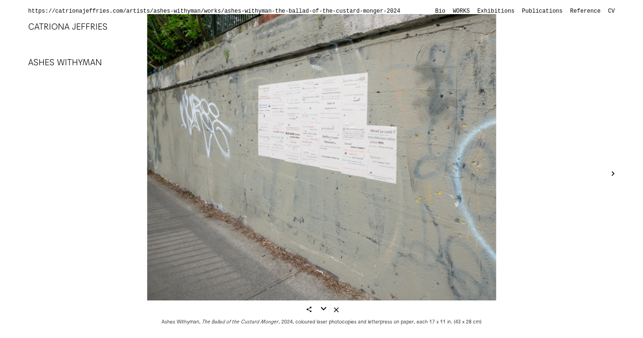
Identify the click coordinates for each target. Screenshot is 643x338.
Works (461, 11)
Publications (542, 11)
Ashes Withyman (65, 62)
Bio (440, 11)
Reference (585, 11)
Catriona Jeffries (68, 26)
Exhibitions (495, 11)
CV (611, 11)
